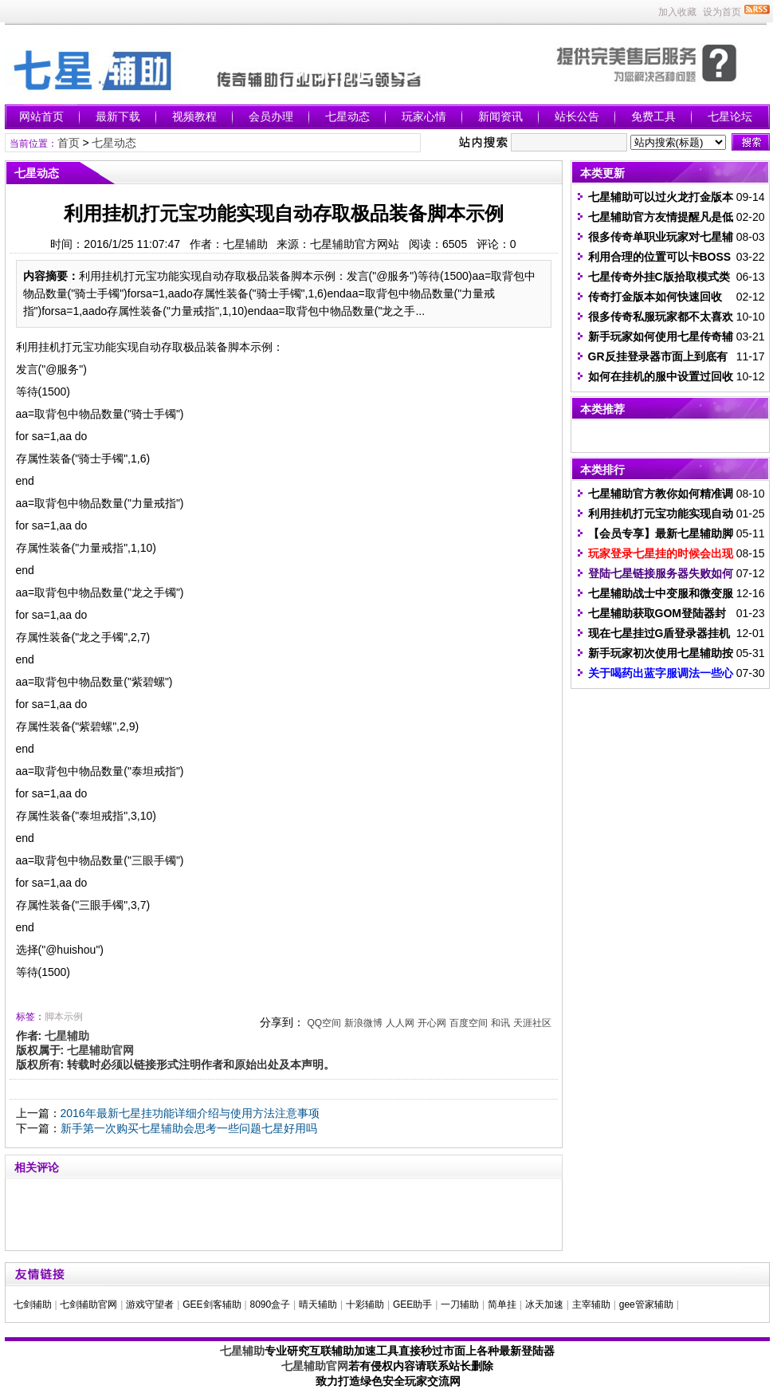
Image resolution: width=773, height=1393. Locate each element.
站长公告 (577, 116)
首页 (68, 142)
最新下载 (118, 116)
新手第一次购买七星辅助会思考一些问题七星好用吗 (189, 1128)
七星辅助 (242, 1350)
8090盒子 (269, 1304)
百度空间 (468, 1023)
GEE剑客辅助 (211, 1304)
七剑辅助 (33, 1304)
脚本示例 (64, 1016)
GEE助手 (412, 1304)
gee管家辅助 (646, 1304)
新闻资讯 (500, 116)
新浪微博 (363, 1023)
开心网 (432, 1023)
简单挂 (502, 1304)
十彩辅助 (365, 1304)
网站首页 (41, 116)
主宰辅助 (591, 1304)
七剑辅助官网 (88, 1304)
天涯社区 (532, 1023)
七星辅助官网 (314, 1366)
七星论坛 (730, 116)
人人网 (400, 1023)
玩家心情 (424, 116)
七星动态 (347, 116)
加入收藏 (677, 12)
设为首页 (722, 12)
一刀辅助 (460, 1304)
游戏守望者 (150, 1304)
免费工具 (653, 116)
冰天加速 (544, 1304)
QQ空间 (324, 1023)
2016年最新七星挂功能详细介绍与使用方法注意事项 (190, 1113)
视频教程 (194, 116)
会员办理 (271, 116)
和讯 (500, 1023)
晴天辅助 (318, 1304)
